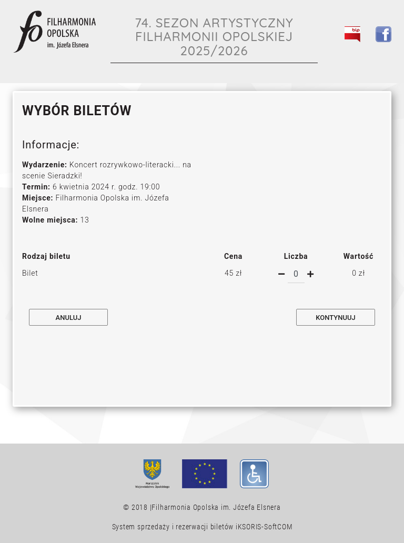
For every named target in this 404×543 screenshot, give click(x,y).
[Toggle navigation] (377, 58)
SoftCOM (278, 526)
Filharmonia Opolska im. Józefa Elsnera (216, 507)
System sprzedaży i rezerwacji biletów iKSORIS (187, 526)
